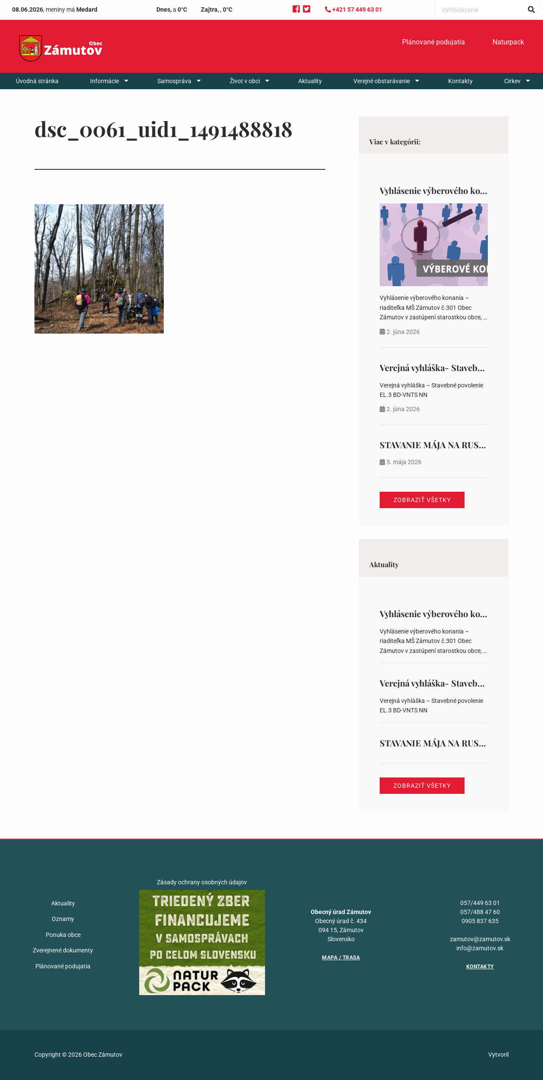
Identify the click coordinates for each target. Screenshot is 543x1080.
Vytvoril (498, 1054)
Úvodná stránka (37, 81)
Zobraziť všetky (422, 499)
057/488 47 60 (480, 911)
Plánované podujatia (433, 42)
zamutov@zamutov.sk (480, 939)
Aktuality (310, 81)
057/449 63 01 (480, 902)
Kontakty (460, 81)
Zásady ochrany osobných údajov (202, 882)
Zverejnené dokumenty (63, 950)
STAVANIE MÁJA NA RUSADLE (441, 444)
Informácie (104, 81)
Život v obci (245, 81)
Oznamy (63, 918)
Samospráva (174, 81)
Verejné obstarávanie (381, 81)
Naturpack (508, 42)
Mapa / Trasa (341, 958)
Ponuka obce (63, 934)
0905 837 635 (480, 921)
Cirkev (512, 81)
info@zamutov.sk (479, 948)
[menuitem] (433, 42)
